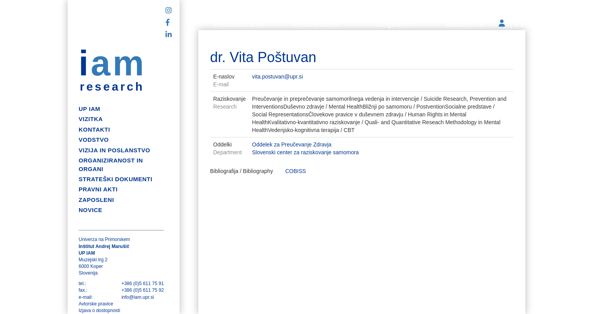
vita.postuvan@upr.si (277, 76)
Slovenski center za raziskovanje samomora (305, 152)
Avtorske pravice (96, 304)
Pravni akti (98, 189)
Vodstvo (94, 139)
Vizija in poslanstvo (114, 150)
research (112, 87)
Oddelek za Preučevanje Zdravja (291, 144)
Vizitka (91, 119)
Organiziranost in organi (111, 164)
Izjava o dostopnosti (99, 310)
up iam (89, 108)
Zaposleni (96, 199)
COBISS (295, 171)
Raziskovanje (240, 24)
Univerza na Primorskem (104, 239)
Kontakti (94, 129)
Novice (90, 210)
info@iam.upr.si (137, 297)
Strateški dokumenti (115, 179)
